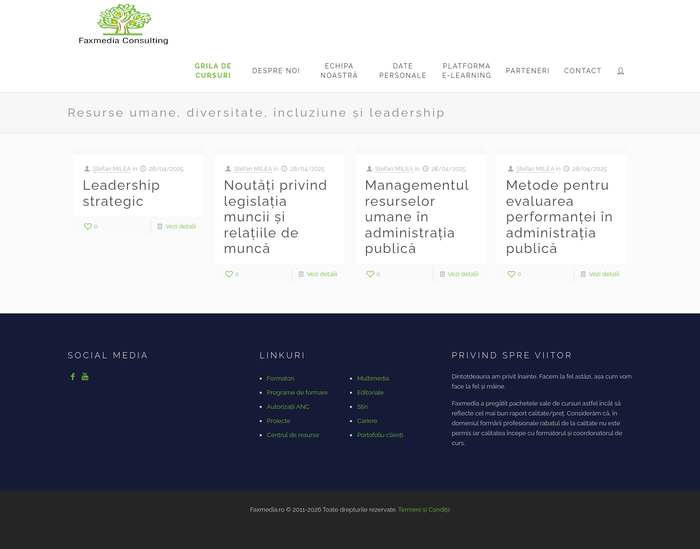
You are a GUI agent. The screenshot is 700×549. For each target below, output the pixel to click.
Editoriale (370, 392)
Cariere (367, 420)
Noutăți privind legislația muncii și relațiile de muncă (276, 216)
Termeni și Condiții (424, 509)
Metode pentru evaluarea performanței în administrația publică (559, 216)
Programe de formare (297, 392)
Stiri (362, 406)
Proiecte (278, 420)
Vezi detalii (181, 226)
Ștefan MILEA (112, 168)
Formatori (280, 378)
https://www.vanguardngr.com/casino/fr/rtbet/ (355, 539)
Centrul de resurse (293, 435)
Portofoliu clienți (380, 435)
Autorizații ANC (288, 406)
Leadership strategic (122, 193)
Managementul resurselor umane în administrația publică (417, 216)
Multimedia (373, 378)
